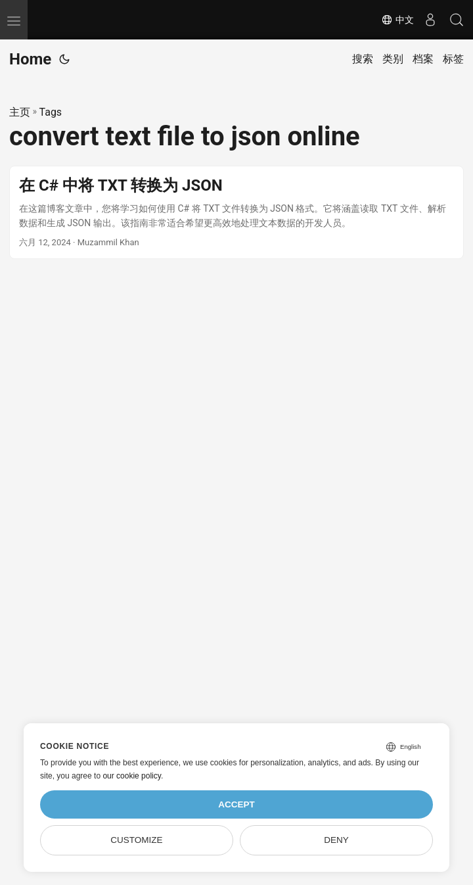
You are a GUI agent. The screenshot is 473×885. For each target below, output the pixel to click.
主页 (19, 112)
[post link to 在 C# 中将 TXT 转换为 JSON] (236, 212)
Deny (336, 840)
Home (30, 59)
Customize (136, 840)
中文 (397, 20)
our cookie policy (131, 775)
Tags (50, 112)
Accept (236, 804)
